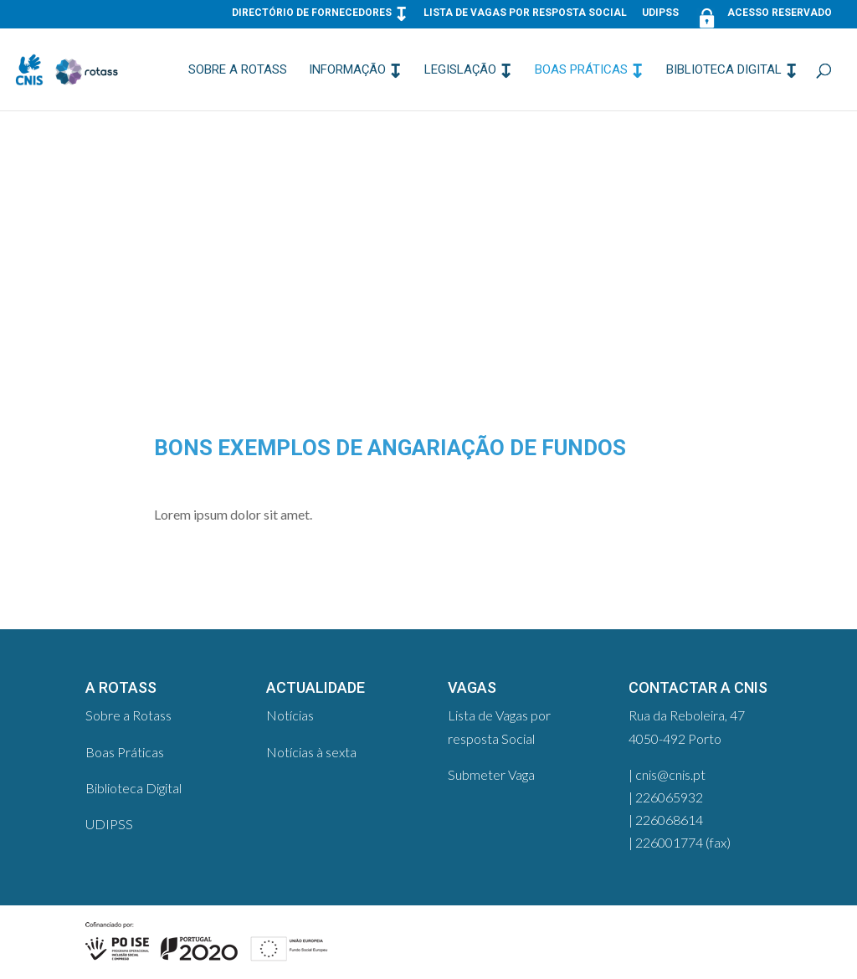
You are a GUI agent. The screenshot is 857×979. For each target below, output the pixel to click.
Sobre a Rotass (237, 70)
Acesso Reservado (763, 16)
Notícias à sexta (311, 752)
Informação (347, 70)
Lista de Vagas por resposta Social (525, 13)
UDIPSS (660, 13)
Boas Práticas (581, 70)
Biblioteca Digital (724, 70)
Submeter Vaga (491, 774)
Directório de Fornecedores (312, 13)
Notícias (290, 715)
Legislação (460, 70)
